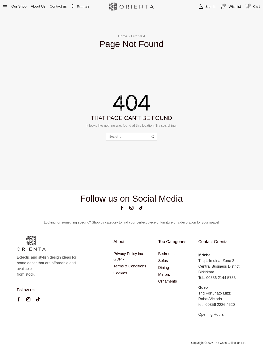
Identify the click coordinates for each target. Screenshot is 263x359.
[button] (5, 7)
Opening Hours (211, 314)
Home (122, 36)
